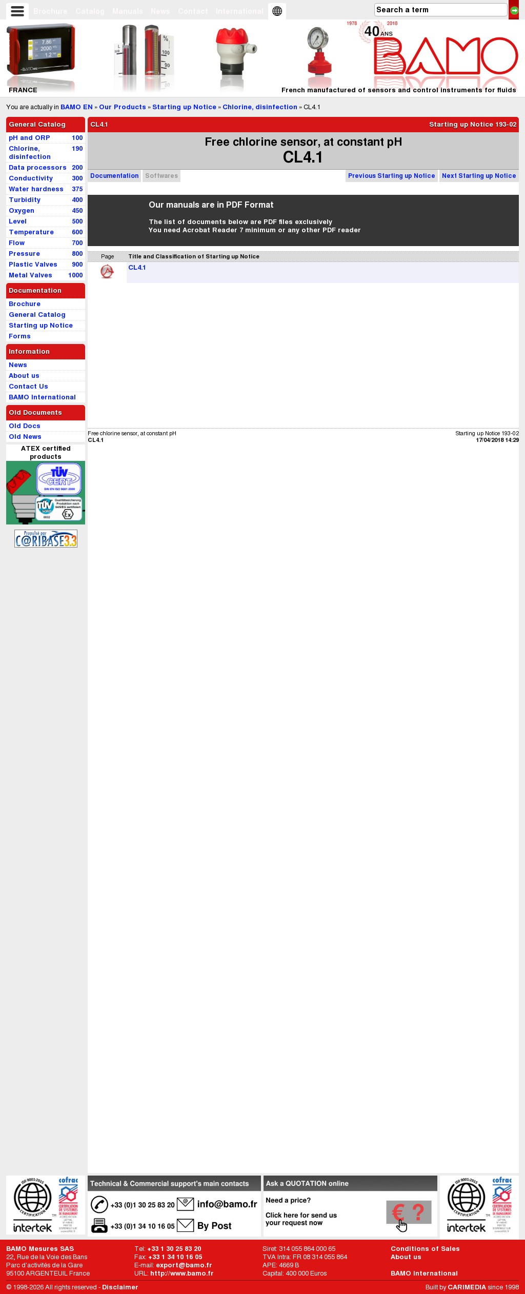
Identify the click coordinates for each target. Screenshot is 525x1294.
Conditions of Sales (425, 1248)
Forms (20, 336)
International (240, 11)
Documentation (114, 175)
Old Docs (25, 426)
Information (29, 351)
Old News (25, 436)
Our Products (122, 107)
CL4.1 (137, 267)
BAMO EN (76, 107)
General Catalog (37, 124)
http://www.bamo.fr (182, 1273)
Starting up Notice (184, 107)
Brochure (50, 11)
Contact (193, 11)
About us (406, 1257)
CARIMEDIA (467, 1287)
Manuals (127, 11)
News (160, 11)
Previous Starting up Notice (391, 175)
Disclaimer (120, 1287)
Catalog (90, 11)
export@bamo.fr (184, 1265)
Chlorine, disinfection (260, 107)
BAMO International (424, 1273)
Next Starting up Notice (479, 175)
